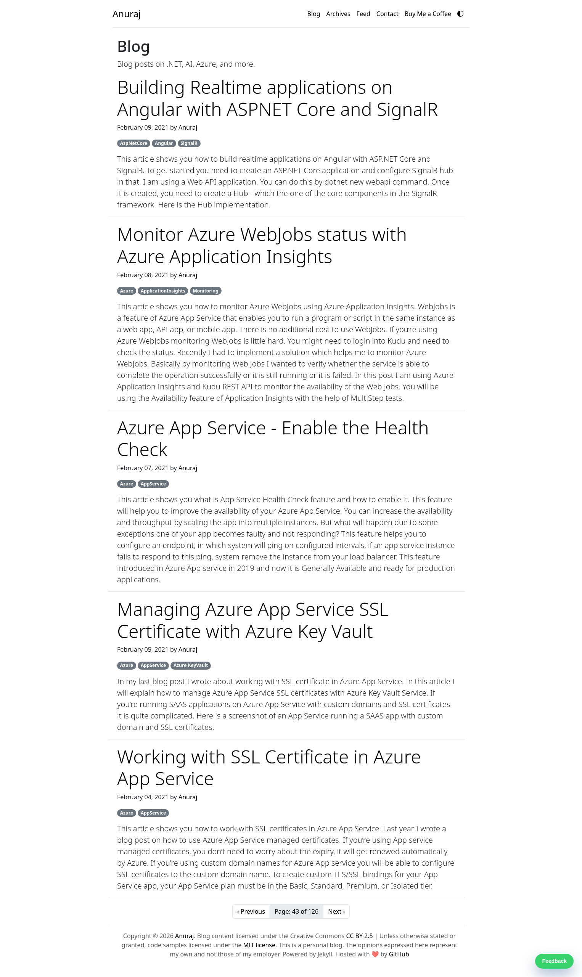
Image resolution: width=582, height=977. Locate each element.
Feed (363, 14)
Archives (338, 14)
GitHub (399, 954)
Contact (387, 14)
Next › (336, 911)
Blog (313, 14)
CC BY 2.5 (359, 936)
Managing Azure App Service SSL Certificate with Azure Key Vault (253, 619)
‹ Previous (251, 911)
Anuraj (187, 127)
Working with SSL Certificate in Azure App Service (269, 767)
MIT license (259, 945)
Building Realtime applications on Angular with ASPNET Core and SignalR (277, 97)
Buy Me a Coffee (428, 14)
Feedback (554, 961)
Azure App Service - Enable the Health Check (273, 438)
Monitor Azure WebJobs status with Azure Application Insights (262, 245)
